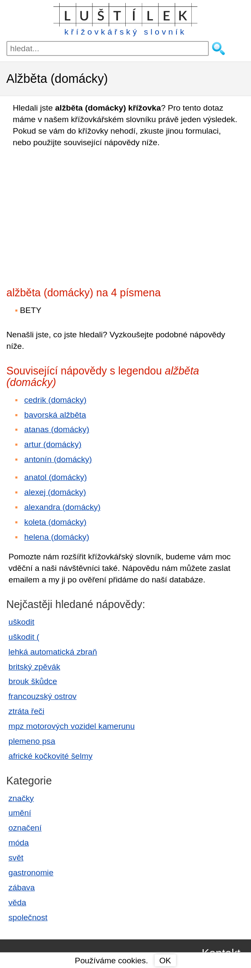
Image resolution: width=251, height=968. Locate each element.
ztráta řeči (26, 711)
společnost (28, 917)
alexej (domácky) (55, 492)
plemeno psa (32, 741)
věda (17, 902)
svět (16, 857)
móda (19, 842)
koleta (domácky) (55, 522)
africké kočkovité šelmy (50, 756)
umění (20, 812)
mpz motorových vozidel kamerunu (72, 726)
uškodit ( (24, 636)
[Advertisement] (81, 214)
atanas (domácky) (56, 429)
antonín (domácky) (58, 459)
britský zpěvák (35, 666)
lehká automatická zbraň (53, 651)
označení (25, 827)
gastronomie (31, 872)
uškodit (22, 621)
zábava (22, 887)
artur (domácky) (52, 444)
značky (21, 798)
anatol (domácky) (55, 477)
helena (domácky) (56, 536)
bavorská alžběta (55, 414)
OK (165, 960)
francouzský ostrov (43, 696)
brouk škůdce (33, 681)
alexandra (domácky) (62, 507)
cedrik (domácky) (55, 399)
